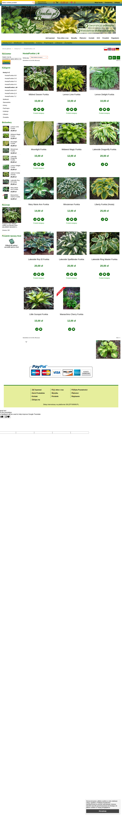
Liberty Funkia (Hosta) (104, 204)
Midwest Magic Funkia (71, 149)
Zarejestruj (108, 2)
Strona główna (6, 48)
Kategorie (6, 68)
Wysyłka (74, 38)
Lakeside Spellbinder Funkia (71, 259)
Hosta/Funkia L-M (29, 48)
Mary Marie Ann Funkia (38, 204)
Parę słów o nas (63, 38)
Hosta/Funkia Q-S (11, 93)
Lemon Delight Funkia (104, 94)
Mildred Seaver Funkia (39, 94)
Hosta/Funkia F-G (11, 81)
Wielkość (18, 43)
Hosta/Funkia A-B (11, 75)
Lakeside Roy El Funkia (38, 259)
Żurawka (68, 43)
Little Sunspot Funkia (38, 314)
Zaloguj (117, 2)
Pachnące (48, 43)
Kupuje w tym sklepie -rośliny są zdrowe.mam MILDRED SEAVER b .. (10, 225)
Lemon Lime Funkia (71, 94)
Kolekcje (6, 111)
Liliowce (58, 43)
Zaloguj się (36, 400)
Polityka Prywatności (79, 390)
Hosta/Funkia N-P (11, 90)
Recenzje (6, 205)
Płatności (83, 38)
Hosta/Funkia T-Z (10, 96)
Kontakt (91, 38)
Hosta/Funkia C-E (11, 78)
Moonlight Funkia (38, 149)
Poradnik (105, 38)
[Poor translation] (7, 416)
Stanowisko (29, 43)
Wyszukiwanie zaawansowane (42, 2)
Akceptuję (102, 811)
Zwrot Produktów (38, 393)
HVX (98, 38)
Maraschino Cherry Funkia (71, 314)
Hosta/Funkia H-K (11, 84)
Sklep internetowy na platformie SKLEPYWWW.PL (61, 404)
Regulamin (115, 38)
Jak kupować (50, 38)
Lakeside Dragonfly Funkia (104, 149)
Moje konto (99, 2)
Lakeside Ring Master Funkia (104, 259)
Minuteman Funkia (71, 204)
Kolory (39, 43)
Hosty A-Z (7, 43)
